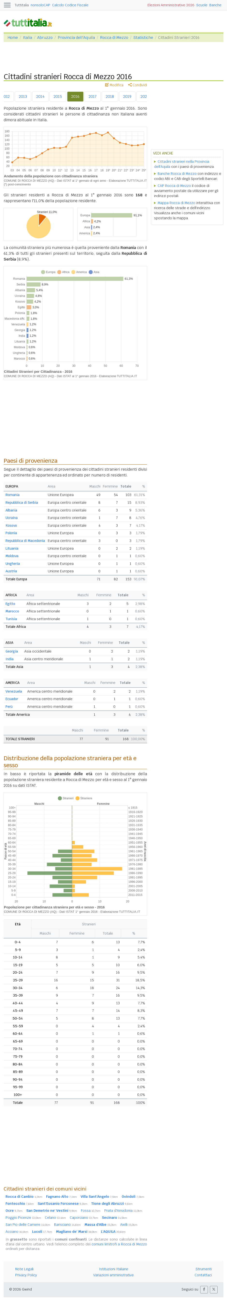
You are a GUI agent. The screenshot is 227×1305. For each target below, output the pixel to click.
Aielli (128, 1224)
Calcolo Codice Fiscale (70, 5)
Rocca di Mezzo (114, 37)
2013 (23, 96)
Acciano (17, 1231)
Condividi (137, 85)
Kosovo (11, 525)
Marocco (12, 611)
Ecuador (12, 699)
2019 (127, 96)
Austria (11, 571)
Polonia (11, 533)
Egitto (10, 604)
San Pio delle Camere (28, 1224)
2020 (145, 96)
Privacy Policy (26, 1275)
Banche (215, 5)
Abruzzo (45, 37)
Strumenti (204, 1269)
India (10, 659)
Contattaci (203, 1275)
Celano (55, 1217)
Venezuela (14, 691)
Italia (27, 37)
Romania (13, 495)
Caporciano (84, 1217)
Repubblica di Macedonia (25, 541)
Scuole (201, 5)
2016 (75, 96)
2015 (58, 96)
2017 (93, 96)
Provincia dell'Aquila (76, 37)
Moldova (12, 556)
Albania (11, 510)
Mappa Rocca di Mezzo (176, 203)
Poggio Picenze (23, 1217)
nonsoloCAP (40, 5)
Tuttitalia (22, 5)
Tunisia (11, 619)
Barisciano (67, 1224)
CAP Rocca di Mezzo (174, 186)
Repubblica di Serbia (22, 502)
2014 (40, 96)
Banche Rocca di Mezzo (177, 173)
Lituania (12, 548)
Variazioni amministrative (113, 1275)
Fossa (90, 1210)
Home (12, 37)
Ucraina (12, 518)
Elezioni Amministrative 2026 (171, 5)
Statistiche (143, 37)
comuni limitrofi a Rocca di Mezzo (119, 1244)
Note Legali (24, 1269)
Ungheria (13, 563)
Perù (9, 706)
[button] (204, 1289)
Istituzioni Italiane (113, 1269)
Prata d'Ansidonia (123, 1210)
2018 (110, 96)
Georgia (12, 651)
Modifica (114, 85)
